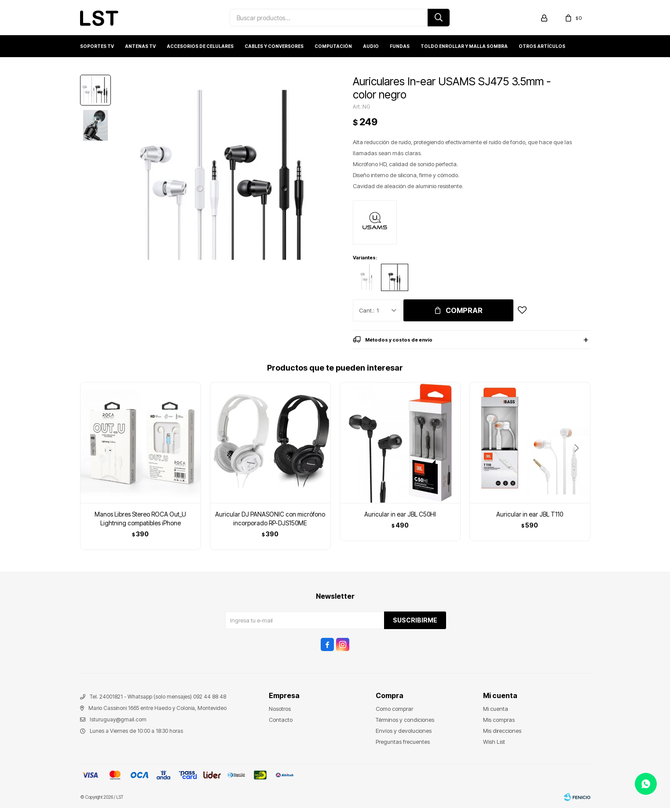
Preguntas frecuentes (403, 741)
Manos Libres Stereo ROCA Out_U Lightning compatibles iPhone (140, 518)
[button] (580, 466)
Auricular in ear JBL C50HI (400, 514)
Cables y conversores (274, 46)
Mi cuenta (495, 708)
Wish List (494, 741)
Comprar (464, 310)
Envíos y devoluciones (404, 730)
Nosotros (280, 708)
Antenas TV (140, 46)
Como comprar (394, 708)
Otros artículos (542, 46)
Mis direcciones (502, 730)
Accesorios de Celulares (200, 46)
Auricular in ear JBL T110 (529, 514)
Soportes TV (97, 46)
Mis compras (499, 719)
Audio (371, 46)
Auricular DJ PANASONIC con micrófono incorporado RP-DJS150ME (270, 518)
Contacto (281, 719)
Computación (333, 46)
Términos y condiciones (405, 719)
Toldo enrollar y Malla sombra (464, 46)
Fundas (400, 46)
